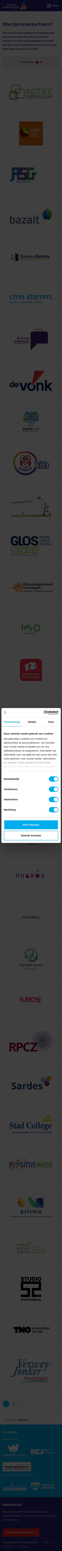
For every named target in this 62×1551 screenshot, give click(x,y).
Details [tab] (32, 721)
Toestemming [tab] (12, 721)
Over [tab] (51, 721)
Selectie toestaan (31, 835)
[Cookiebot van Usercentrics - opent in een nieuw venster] (44, 713)
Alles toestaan (31, 824)
